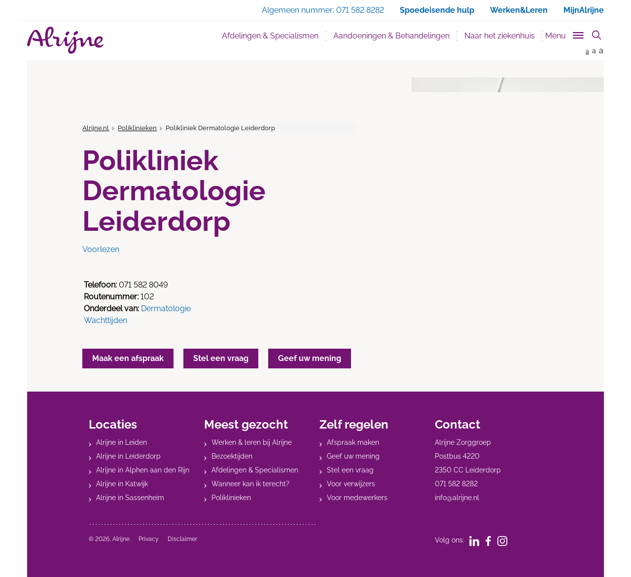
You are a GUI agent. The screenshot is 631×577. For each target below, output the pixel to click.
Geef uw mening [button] (309, 358)
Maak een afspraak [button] (128, 358)
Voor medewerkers (357, 498)
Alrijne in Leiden (121, 442)
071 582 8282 (456, 484)
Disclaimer (182, 539)
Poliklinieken (137, 128)
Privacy (149, 539)
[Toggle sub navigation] (565, 33)
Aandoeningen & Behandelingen (391, 35)
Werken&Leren (519, 10)
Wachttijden (105, 320)
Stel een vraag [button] (220, 358)
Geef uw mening (353, 456)
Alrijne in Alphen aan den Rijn (142, 470)
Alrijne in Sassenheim (130, 498)
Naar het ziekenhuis (499, 35)
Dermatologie (166, 308)
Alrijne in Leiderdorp (128, 456)
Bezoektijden (231, 456)
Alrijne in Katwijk (122, 484)
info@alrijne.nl (457, 498)
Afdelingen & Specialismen (270, 35)
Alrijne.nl (95, 128)
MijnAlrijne (583, 10)
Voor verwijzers (351, 484)
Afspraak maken (353, 442)
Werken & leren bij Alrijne (251, 442)
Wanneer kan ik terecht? (250, 484)
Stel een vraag (350, 470)
